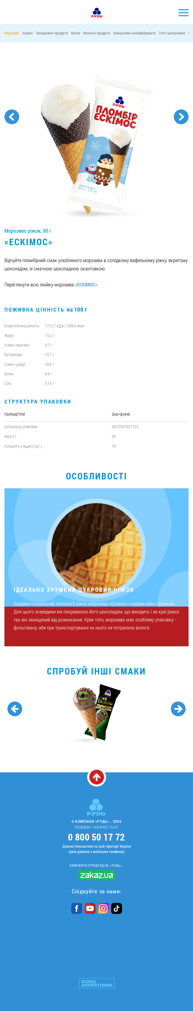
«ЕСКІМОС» (86, 284)
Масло (75, 33)
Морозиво (11, 33)
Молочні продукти (96, 33)
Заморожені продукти (52, 33)
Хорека (27, 33)
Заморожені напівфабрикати (134, 33)
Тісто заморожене (172, 33)
